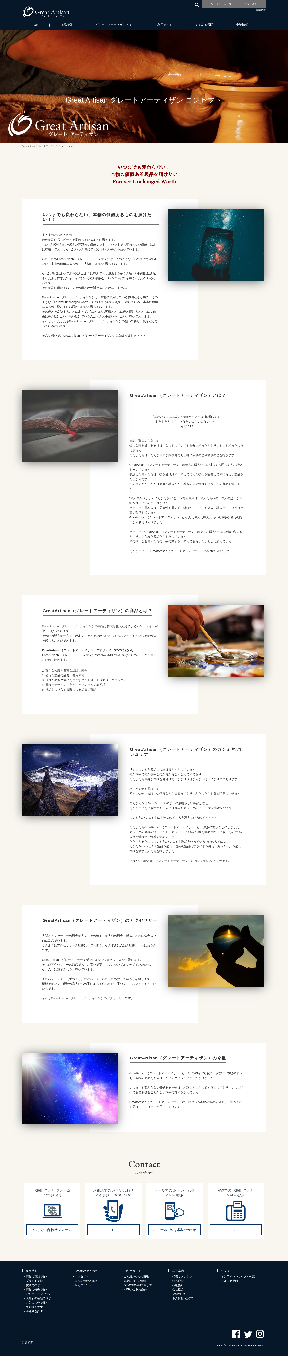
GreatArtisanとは (85, 1271)
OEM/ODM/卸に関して (138, 1285)
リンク (225, 1271)
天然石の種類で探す (38, 1298)
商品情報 (67, 24)
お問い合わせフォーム (54, 1230)
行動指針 (178, 1285)
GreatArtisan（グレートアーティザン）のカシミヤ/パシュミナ (180, 860)
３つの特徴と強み (86, 1280)
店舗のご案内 (180, 1293)
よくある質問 (204, 24)
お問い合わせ (252, 4)
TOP (35, 24)
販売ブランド (83, 1285)
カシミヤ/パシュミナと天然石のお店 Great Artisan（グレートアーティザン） (46, 11)
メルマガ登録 (229, 1280)
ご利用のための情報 (136, 1276)
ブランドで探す (36, 1280)
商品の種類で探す (37, 1276)
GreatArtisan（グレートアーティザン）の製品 (73, 626)
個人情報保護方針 (183, 1298)
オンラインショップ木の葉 (238, 1276)
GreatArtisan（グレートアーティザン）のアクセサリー (88, 998)
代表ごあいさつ (182, 1276)
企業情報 (242, 24)
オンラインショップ (220, 4)
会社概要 (178, 1289)
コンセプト (82, 1276)
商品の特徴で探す (37, 1289)
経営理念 (178, 1280)
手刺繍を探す (34, 1307)
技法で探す (33, 1285)
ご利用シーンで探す (38, 1293)
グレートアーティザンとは (114, 24)
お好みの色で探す (37, 1302)
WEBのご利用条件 (135, 1289)
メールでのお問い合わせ (176, 1230)
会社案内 (178, 1271)
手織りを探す (34, 1311)
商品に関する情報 (135, 1280)
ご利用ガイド (163, 24)
